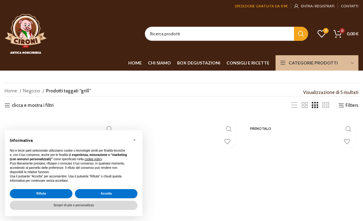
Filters (352, 105)
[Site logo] (26, 33)
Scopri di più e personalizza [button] (73, 205)
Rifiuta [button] (41, 193)
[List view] (294, 105)
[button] (134, 140)
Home (11, 91)
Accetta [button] (106, 193)
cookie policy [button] (93, 159)
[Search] (226, 34)
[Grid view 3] (315, 105)
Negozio (32, 91)
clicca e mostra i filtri (33, 105)
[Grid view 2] (305, 105)
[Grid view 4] (325, 105)
